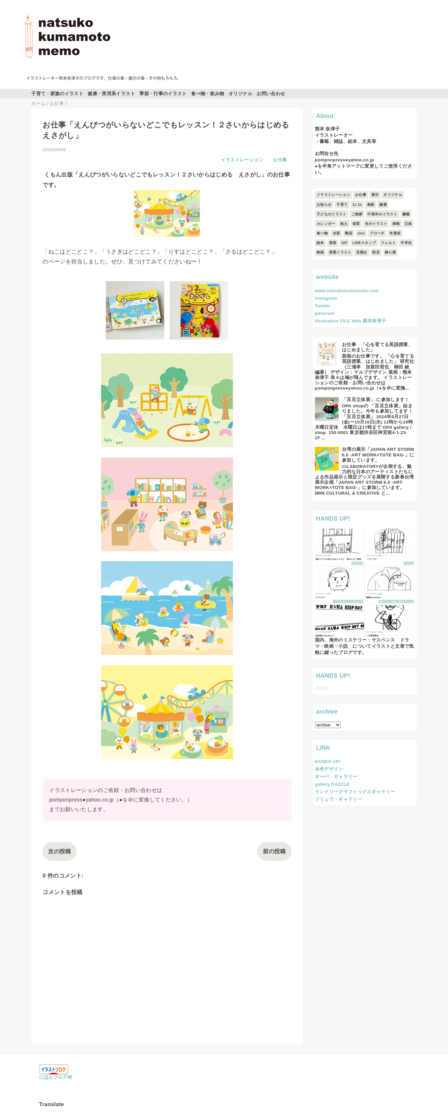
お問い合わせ (271, 93)
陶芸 (348, 233)
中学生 (406, 243)
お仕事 (280, 159)
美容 (333, 243)
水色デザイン (329, 769)
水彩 (336, 233)
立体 (408, 224)
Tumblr (322, 305)
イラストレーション (242, 159)
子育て (342, 204)
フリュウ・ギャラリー (338, 799)
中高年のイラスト (382, 214)
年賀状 (395, 233)
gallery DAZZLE (332, 784)
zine (361, 233)
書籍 (406, 214)
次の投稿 (59, 851)
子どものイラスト (332, 214)
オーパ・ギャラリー (336, 776)
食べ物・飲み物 (207, 93)
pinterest (325, 313)
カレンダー (326, 224)
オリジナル (240, 93)
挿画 (396, 224)
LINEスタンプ (364, 243)
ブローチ (377, 233)
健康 (383, 204)
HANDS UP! (328, 761)
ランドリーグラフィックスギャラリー (355, 791)
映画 (320, 252)
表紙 (371, 204)
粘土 (344, 224)
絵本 (320, 243)
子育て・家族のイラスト (57, 93)
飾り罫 (390, 252)
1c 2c (357, 204)
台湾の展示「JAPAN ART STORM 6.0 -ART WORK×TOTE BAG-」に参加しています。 (378, 454)
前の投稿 (274, 851)
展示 (375, 195)
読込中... (324, 688)
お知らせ (324, 204)
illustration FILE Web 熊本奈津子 (350, 320)
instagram (326, 298)
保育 (356, 224)
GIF (344, 243)
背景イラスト (340, 252)
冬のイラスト (376, 224)
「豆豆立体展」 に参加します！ (375, 399)
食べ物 (322, 233)
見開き (361, 252)
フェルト (388, 243)
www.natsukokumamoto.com (347, 290)
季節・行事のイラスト (162, 93)
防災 (376, 252)
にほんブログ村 (55, 1077)
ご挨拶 (357, 214)
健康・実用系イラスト (111, 93)
